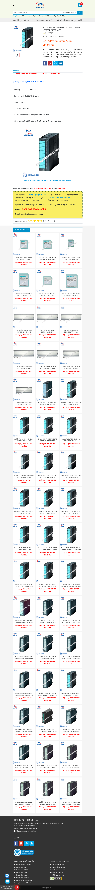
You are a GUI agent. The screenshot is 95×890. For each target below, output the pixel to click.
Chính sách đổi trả (56, 872)
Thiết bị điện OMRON (21, 870)
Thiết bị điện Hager (20, 867)
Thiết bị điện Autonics (21, 877)
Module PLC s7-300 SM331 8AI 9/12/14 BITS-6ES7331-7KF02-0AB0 (47, 550)
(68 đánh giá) (49, 32)
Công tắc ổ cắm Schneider (23, 883)
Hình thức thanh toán (57, 864)
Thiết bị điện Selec (20, 872)
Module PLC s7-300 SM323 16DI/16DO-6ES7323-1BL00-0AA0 (24, 622)
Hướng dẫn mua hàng (57, 867)
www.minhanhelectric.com (29, 831)
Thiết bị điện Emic (20, 875)
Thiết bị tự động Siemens (22, 864)
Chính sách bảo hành (57, 870)
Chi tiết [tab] (16, 70)
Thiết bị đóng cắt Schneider (23, 880)
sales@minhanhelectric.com (28, 828)
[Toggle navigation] (13, 5)
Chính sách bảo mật (57, 875)
